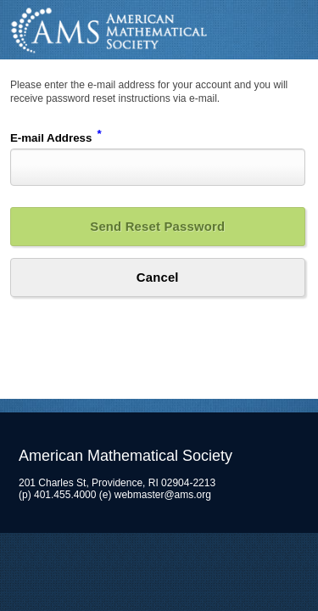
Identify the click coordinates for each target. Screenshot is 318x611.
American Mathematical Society (159, 30)
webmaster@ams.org (162, 495)
